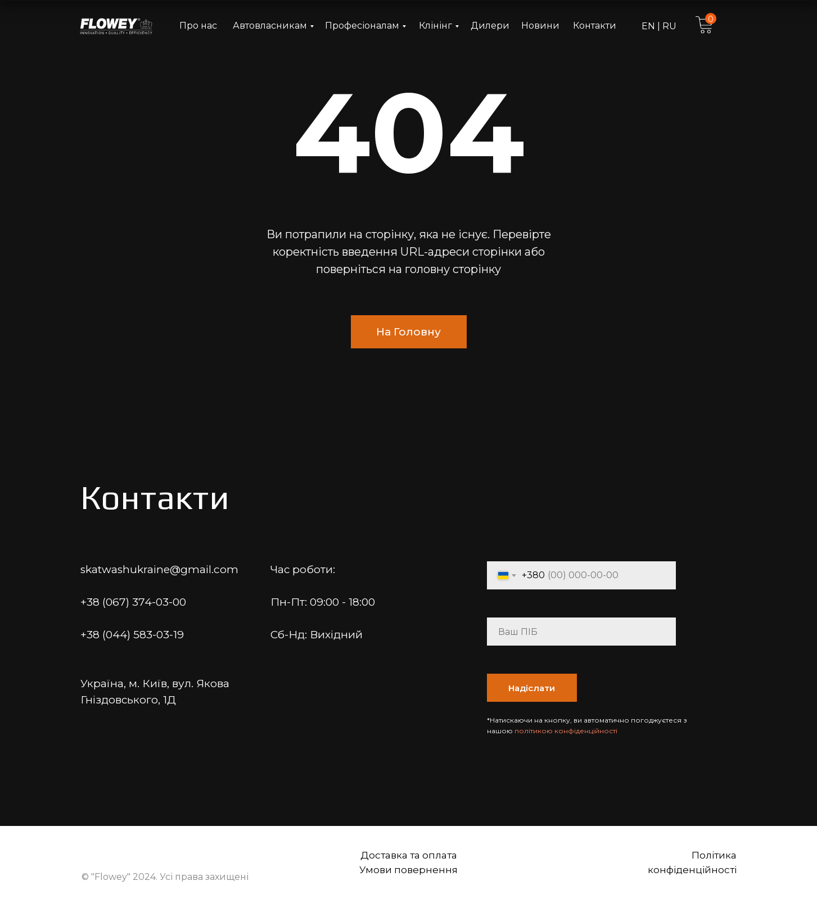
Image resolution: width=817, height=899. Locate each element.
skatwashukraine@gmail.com (159, 569)
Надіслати (531, 688)
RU (668, 26)
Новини (540, 25)
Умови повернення (408, 869)
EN (649, 26)
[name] (581, 632)
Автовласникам (270, 25)
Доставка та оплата (408, 855)
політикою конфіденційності (565, 731)
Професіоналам (362, 25)
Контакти (594, 25)
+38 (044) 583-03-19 (132, 634)
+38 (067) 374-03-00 (133, 602)
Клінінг (435, 25)
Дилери (490, 25)
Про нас (198, 25)
